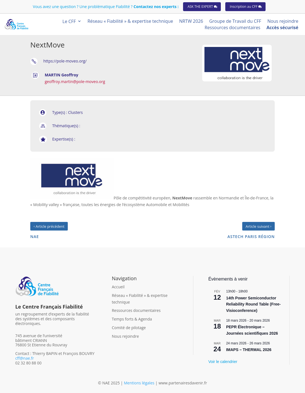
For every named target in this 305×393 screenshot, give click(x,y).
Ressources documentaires (136, 310)
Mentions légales (139, 383)
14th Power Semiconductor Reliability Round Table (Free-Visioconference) (253, 304)
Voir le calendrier (222, 361)
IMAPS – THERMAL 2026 (248, 349)
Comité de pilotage (129, 327)
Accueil (118, 286)
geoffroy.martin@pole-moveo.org (75, 81)
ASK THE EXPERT (200, 6)
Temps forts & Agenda (132, 319)
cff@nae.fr (24, 358)
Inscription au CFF (244, 6)
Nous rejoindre (125, 336)
